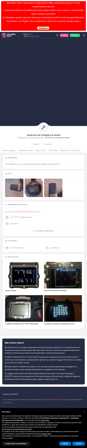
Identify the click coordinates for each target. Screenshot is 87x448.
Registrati (73, 35)
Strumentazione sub (35, 138)
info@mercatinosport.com (54, 400)
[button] (84, 411)
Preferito (35, 144)
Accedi (61, 35)
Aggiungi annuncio (54, 35)
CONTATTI (9, 376)
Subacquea (22, 138)
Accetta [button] (79, 443)
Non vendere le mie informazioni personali (16, 429)
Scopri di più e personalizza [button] (15, 443)
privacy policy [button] (46, 434)
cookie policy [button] (44, 420)
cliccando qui (7, 402)
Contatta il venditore (43, 231)
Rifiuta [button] (65, 443)
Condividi (46, 144)
